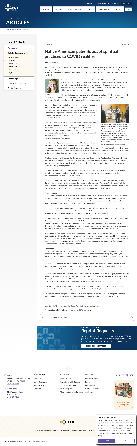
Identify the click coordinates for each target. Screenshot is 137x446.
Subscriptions (13, 70)
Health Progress (14, 78)
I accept (106, 441)
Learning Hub (90, 385)
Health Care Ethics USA (17, 83)
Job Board (89, 392)
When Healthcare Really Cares (71, 392)
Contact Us (38, 389)
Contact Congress (92, 389)
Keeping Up (13, 63)
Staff (10, 73)
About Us (37, 379)
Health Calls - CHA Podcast (70, 382)
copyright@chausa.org (82, 310)
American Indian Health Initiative (81, 122)
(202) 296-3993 (13, 383)
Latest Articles (14, 57)
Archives (12, 60)
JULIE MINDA (52, 62)
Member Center (91, 379)
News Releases (65, 379)
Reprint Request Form (96, 346)
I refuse (125, 441)
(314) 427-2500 (13, 397)
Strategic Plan (39, 385)
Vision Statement (40, 382)
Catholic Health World (13, 29)
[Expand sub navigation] (31, 53)
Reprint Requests (14, 88)
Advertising (13, 67)
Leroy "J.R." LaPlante (52, 122)
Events (87, 382)
